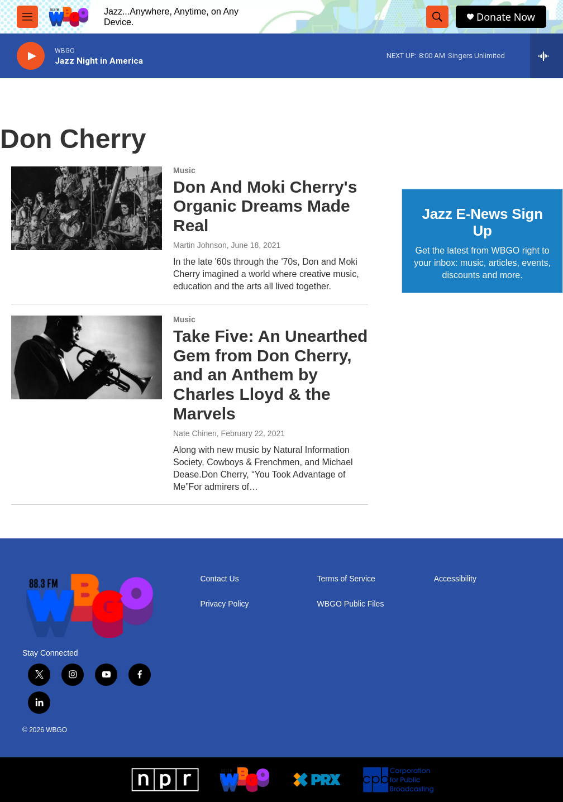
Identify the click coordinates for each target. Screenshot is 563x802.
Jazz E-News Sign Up (482, 222)
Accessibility (455, 579)
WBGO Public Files (350, 604)
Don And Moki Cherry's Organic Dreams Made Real (265, 206)
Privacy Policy (224, 604)
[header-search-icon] (437, 17)
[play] (31, 56)
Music (184, 170)
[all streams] (546, 56)
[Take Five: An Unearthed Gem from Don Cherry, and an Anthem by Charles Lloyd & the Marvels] (86, 357)
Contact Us (219, 579)
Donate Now (505, 17)
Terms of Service (346, 579)
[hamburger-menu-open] (27, 17)
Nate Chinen (195, 433)
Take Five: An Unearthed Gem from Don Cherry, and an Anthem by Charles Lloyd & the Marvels (270, 375)
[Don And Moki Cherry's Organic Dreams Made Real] (86, 208)
